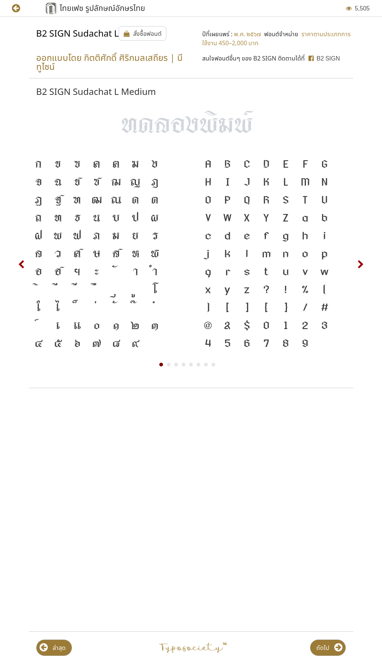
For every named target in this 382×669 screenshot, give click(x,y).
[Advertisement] (191, 454)
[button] (21, 8)
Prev (22, 264)
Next (360, 264)
